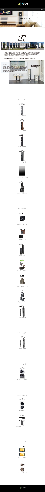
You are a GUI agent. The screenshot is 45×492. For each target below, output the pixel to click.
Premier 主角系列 (22, 146)
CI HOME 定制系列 (22, 379)
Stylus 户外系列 (22, 301)
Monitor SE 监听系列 (22, 162)
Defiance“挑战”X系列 (22, 193)
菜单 (2, 9)
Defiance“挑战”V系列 (22, 224)
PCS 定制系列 (22, 410)
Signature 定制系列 (22, 472)
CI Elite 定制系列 (22, 317)
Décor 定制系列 (22, 457)
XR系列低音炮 (22, 239)
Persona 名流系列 (22, 115)
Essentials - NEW (22, 100)
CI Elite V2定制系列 (22, 333)
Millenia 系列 (22, 255)
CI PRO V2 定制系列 (22, 364)
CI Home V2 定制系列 (22, 395)
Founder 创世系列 (22, 131)
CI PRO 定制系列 (22, 348)
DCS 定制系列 (22, 441)
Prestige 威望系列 (22, 208)
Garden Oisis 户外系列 (22, 270)
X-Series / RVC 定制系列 (22, 426)
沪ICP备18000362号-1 (22, 490)
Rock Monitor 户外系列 (22, 286)
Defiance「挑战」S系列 (22, 177)
